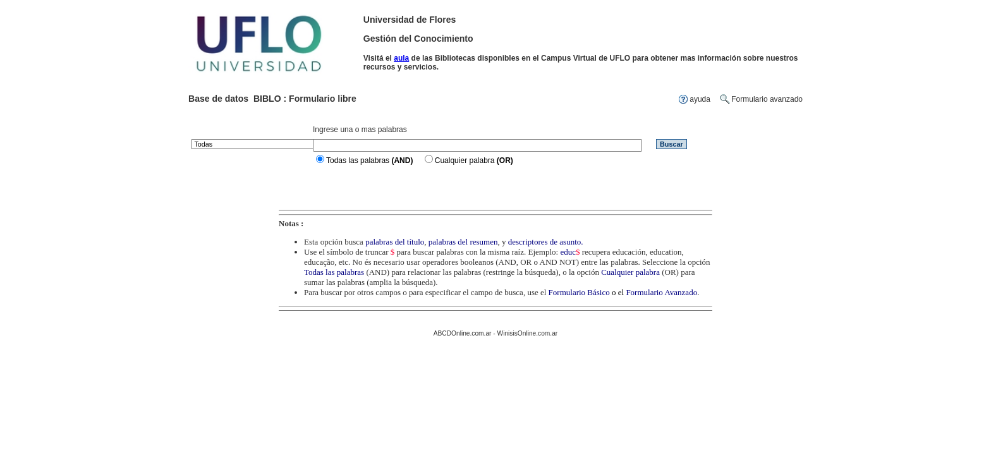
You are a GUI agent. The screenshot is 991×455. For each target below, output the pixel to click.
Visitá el (378, 58)
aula (401, 58)
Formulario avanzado (767, 99)
